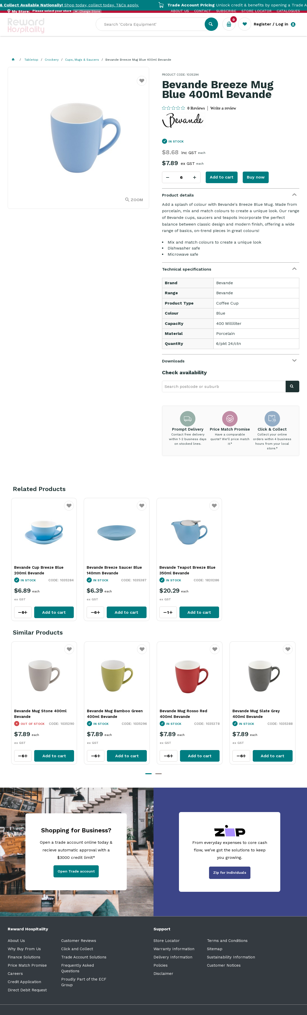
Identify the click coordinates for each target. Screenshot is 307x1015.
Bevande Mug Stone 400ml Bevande (40, 714)
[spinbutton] (181, 177)
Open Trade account (76, 871)
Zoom (137, 199)
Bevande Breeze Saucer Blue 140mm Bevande (114, 570)
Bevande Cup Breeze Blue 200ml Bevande (39, 570)
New (193, 49)
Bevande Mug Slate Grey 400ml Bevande (256, 714)
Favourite (142, 84)
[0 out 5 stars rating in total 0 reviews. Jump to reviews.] (183, 108)
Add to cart (221, 177)
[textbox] (154, 31)
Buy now (256, 177)
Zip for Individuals (229, 872)
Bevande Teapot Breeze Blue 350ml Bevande (187, 570)
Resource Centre (144, 49)
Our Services (54, 49)
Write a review (223, 108)
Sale (175, 49)
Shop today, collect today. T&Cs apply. (75, 5)
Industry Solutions (96, 49)
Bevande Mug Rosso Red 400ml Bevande (183, 714)
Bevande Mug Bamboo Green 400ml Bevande (115, 714)
